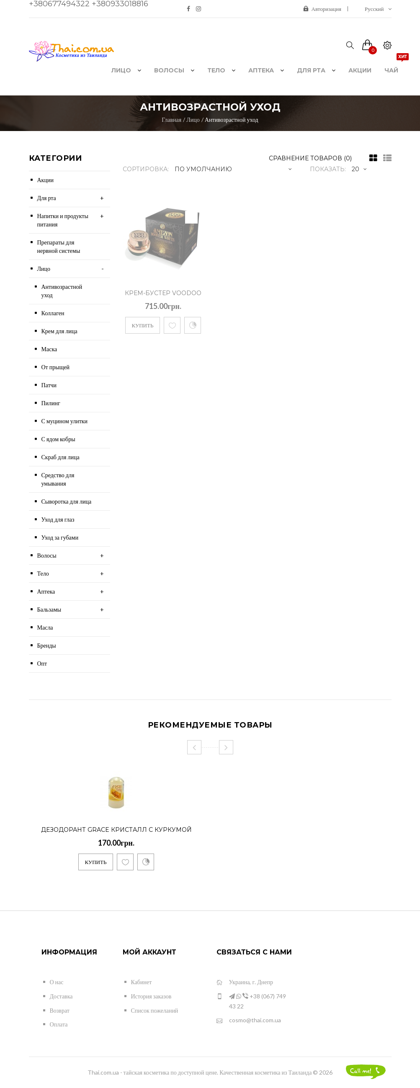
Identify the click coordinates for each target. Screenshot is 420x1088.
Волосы (47, 555)
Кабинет (141, 981)
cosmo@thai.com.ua (248, 1020)
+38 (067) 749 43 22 (251, 1001)
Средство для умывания (58, 479)
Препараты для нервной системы (58, 246)
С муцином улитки (64, 420)
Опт (42, 663)
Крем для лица (59, 330)
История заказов (151, 996)
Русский (378, 8)
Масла (45, 627)
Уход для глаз (58, 519)
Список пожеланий (154, 1010)
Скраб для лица (60, 456)
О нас (57, 981)
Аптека (46, 591)
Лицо (192, 119)
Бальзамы (49, 609)
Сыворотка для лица (66, 501)
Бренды (46, 645)
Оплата (59, 1024)
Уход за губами (60, 537)
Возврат (60, 1010)
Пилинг (50, 402)
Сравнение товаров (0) (310, 158)
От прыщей (55, 366)
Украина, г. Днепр (244, 982)
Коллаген (52, 312)
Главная (171, 119)
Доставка (61, 996)
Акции (45, 179)
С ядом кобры (58, 438)
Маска (49, 348)
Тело (43, 573)
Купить (143, 325)
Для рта (46, 197)
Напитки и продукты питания (62, 220)
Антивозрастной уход (231, 119)
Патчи (49, 384)
